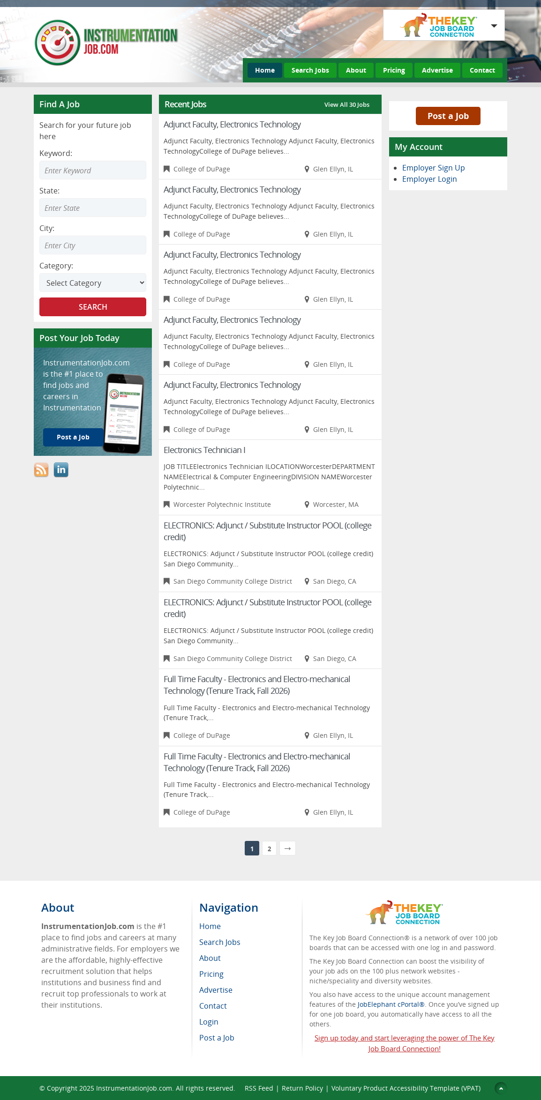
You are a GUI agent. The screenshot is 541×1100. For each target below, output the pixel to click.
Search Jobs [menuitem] (219, 942)
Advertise (437, 70)
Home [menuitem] (210, 926)
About (356, 70)
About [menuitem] (210, 958)
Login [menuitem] (208, 1022)
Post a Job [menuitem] (216, 1038)
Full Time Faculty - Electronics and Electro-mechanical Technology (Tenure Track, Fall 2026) (257, 684)
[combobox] (92, 207)
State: (49, 191)
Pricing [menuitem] (211, 974)
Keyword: (55, 153)
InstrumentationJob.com (134, 1088)
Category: (56, 265)
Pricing (394, 70)
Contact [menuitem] (213, 1006)
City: (46, 228)
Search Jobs (310, 70)
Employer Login (429, 179)
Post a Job (73, 436)
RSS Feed (259, 1088)
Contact (482, 70)
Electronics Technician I (204, 449)
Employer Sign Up (433, 168)
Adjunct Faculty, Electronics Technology (232, 124)
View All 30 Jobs (346, 104)
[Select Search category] (92, 282)
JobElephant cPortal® (391, 1004)
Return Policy (302, 1088)
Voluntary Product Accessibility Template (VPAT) (406, 1088)
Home (265, 70)
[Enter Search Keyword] (92, 170)
